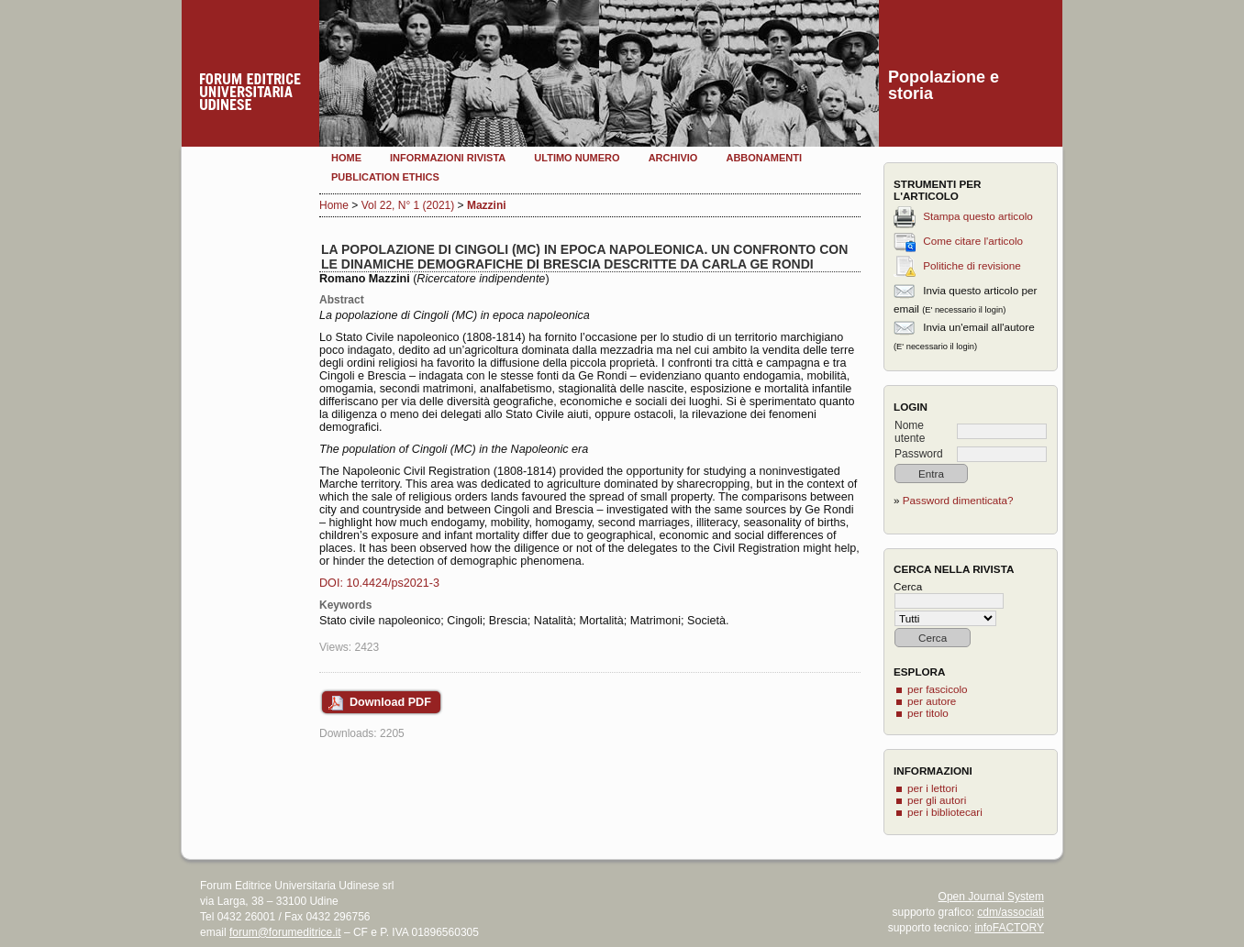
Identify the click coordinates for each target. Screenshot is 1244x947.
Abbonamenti (764, 157)
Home (346, 157)
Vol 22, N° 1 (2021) (408, 205)
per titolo (928, 713)
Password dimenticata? (958, 500)
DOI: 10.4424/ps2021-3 (379, 583)
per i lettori (932, 788)
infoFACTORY (1009, 927)
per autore (931, 701)
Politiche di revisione (972, 265)
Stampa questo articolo (978, 216)
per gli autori (936, 800)
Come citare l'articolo (973, 241)
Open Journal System (991, 896)
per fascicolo (937, 689)
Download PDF (390, 702)
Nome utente (909, 432)
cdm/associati (1010, 912)
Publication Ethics (385, 176)
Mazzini (486, 205)
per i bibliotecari (945, 812)
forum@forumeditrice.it (285, 932)
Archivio (673, 157)
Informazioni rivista (447, 157)
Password (918, 453)
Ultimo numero (576, 157)
